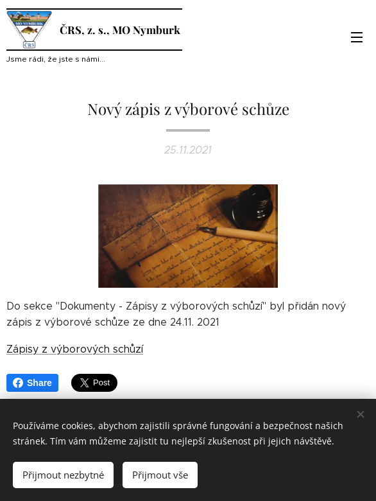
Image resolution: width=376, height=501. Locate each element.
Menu (357, 37)
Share (32, 383)
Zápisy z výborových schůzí (74, 348)
